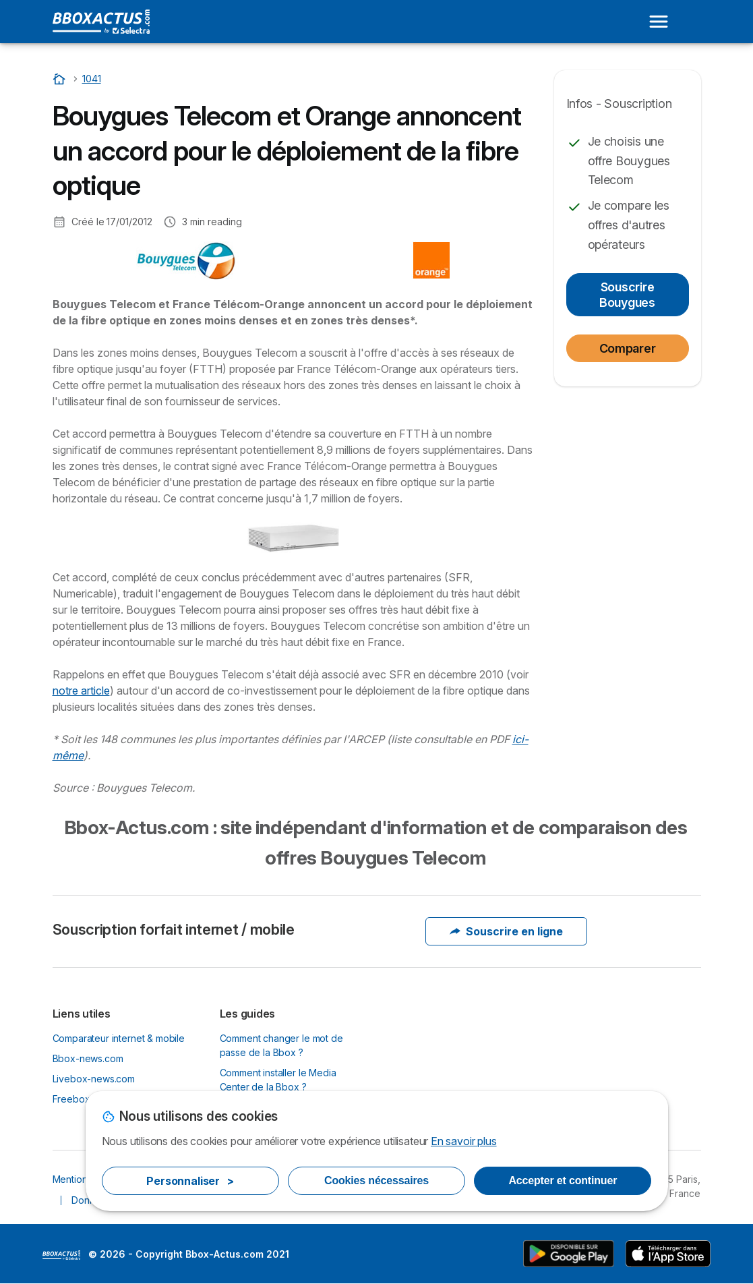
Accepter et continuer (562, 1180)
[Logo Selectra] (101, 21)
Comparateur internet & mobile (119, 1038)
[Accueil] (61, 78)
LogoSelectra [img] (61, 1255)
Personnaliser (190, 1181)
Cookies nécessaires (376, 1180)
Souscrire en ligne (506, 931)
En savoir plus (464, 1141)
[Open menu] (658, 21)
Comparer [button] (627, 348)
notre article (81, 690)
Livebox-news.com (94, 1078)
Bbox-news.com (88, 1058)
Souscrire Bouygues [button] (627, 295)
